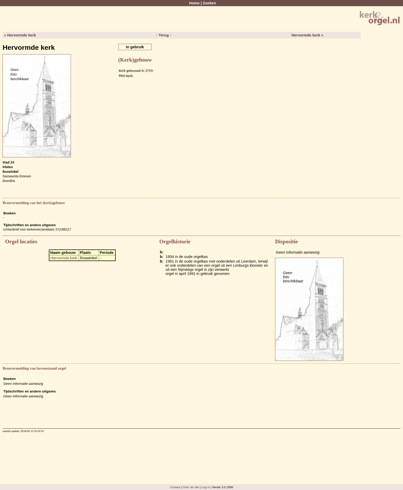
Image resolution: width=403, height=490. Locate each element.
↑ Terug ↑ (164, 35)
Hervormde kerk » (307, 35)
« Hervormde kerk (20, 35)
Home (194, 3)
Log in (206, 487)
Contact (175, 487)
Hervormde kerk (63, 258)
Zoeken (209, 3)
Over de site (191, 487)
